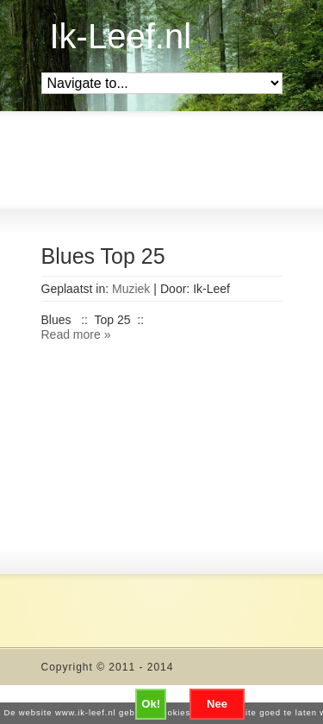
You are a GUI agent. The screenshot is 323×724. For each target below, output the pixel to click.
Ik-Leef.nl (121, 36)
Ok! (150, 703)
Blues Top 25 (103, 256)
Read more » (76, 334)
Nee (217, 703)
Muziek (131, 289)
